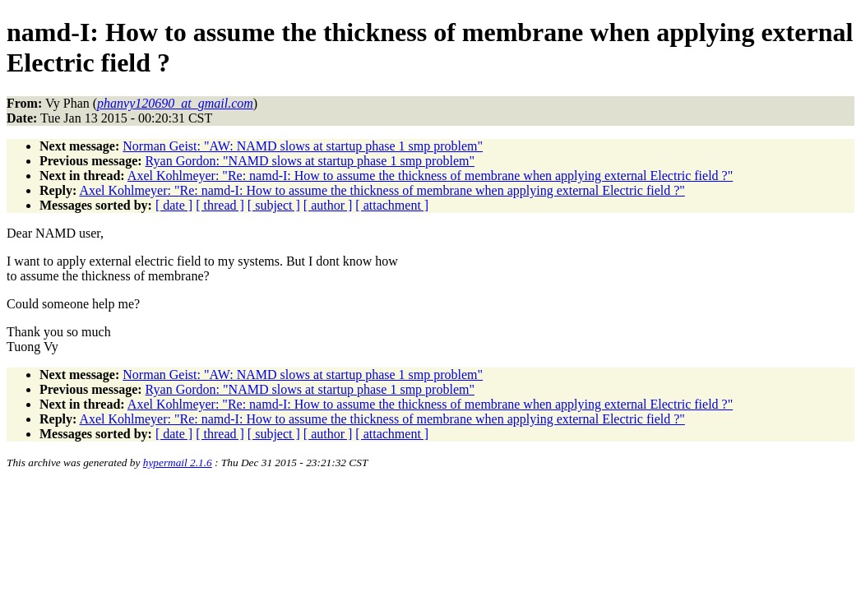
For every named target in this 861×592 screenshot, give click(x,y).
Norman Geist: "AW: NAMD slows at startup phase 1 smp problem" (303, 146)
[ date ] (173, 205)
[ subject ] (274, 205)
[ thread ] (220, 205)
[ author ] (328, 205)
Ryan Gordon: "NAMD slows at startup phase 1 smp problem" (310, 161)
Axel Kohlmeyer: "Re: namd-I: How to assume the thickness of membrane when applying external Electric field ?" (430, 176)
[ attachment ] (391, 205)
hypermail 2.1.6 (177, 462)
